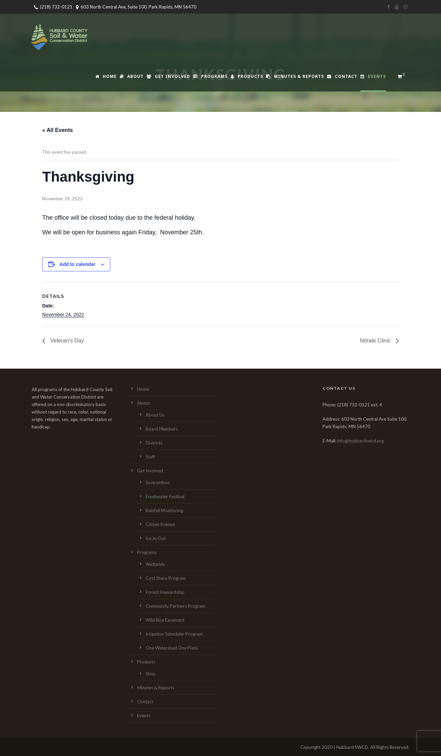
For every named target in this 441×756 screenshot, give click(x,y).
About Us (155, 415)
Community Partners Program (175, 606)
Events (373, 76)
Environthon (158, 482)
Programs (210, 76)
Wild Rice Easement (165, 620)
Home (106, 76)
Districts (154, 443)
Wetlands (155, 564)
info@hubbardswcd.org (360, 440)
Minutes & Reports (295, 76)
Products (246, 76)
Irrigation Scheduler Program (174, 634)
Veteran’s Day (66, 340)
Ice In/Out (156, 538)
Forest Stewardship (165, 592)
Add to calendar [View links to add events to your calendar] (78, 264)
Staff (150, 456)
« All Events (57, 130)
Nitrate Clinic (376, 340)
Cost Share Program (166, 578)
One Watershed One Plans (172, 648)
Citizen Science (160, 524)
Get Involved (168, 76)
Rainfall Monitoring (164, 510)
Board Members (162, 429)
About (132, 76)
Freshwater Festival (165, 496)
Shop (151, 673)
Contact (342, 76)
